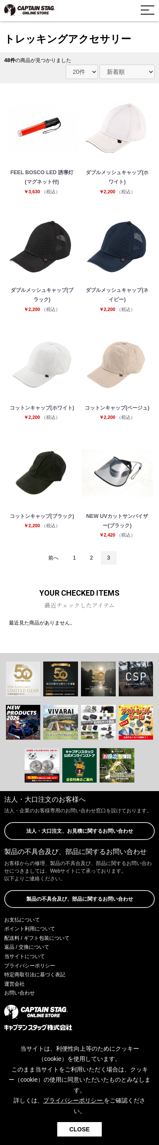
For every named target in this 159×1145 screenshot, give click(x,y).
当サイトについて (24, 956)
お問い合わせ (19, 993)
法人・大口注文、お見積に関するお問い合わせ (79, 831)
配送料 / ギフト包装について (37, 938)
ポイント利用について (29, 929)
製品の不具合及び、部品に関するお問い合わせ (79, 899)
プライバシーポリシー (29, 966)
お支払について (22, 920)
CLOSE (79, 1129)
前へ (53, 558)
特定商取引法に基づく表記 (34, 975)
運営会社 (14, 984)
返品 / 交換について (26, 947)
